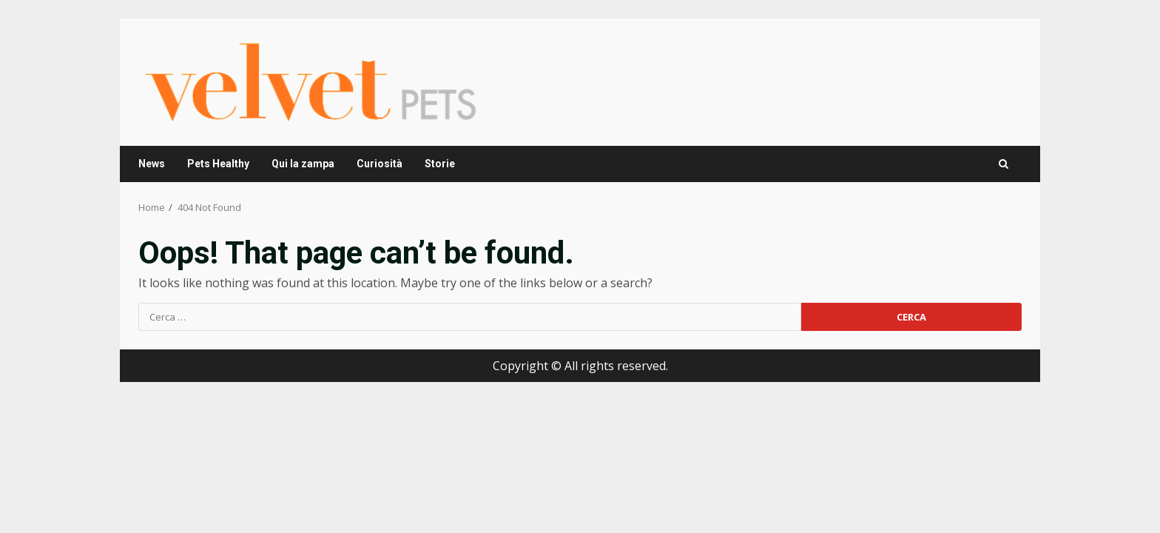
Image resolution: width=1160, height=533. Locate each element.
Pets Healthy (218, 164)
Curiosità (379, 164)
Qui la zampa (303, 164)
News (151, 164)
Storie (440, 164)
